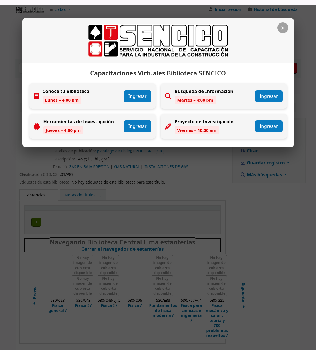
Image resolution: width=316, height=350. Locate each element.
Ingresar (137, 91)
